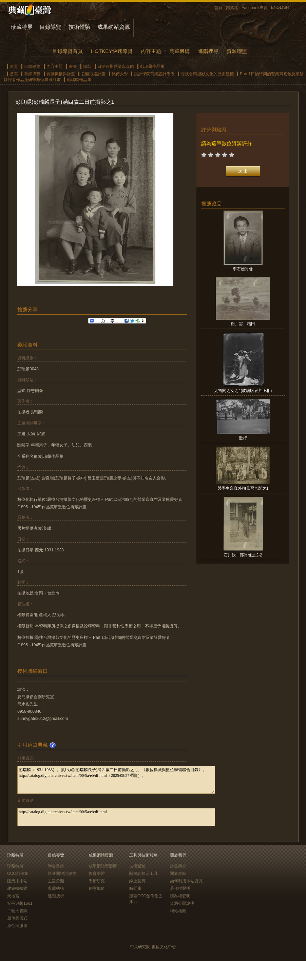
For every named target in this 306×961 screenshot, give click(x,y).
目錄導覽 (50, 27)
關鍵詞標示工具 (143, 873)
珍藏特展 (22, 27)
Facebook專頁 (255, 7)
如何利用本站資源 (186, 881)
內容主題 (151, 51)
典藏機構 (179, 51)
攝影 (87, 66)
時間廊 (135, 888)
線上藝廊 (137, 881)
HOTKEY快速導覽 (111, 51)
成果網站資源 (113, 27)
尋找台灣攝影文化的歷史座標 (207, 74)
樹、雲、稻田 (243, 323)
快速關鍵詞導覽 (62, 873)
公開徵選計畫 (93, 74)
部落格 (232, 7)
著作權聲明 (180, 888)
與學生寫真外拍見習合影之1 (243, 488)
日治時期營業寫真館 (115, 66)
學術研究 (97, 881)
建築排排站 (17, 881)
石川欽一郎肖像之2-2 (243, 555)
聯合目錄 (56, 866)
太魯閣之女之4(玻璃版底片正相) (243, 390)
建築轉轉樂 (17, 888)
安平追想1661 (20, 903)
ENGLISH (280, 7)
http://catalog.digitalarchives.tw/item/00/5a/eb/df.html (116, 817)
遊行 (243, 438)
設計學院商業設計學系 (154, 74)
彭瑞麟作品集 (152, 66)
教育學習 (97, 873)
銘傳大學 (120, 74)
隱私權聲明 (180, 896)
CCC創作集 (17, 873)
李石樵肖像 (243, 269)
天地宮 (13, 896)
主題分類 (56, 881)
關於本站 (178, 873)
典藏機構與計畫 (60, 74)
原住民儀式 (17, 918)
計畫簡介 (178, 866)
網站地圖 (178, 910)
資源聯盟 (237, 51)
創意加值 (97, 888)
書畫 (73, 66)
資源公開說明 (182, 903)
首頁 (218, 7)
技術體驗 (79, 27)
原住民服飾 (17, 925)
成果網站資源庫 (103, 866)
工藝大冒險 (17, 910)
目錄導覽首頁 (67, 51)
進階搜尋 (208, 51)
